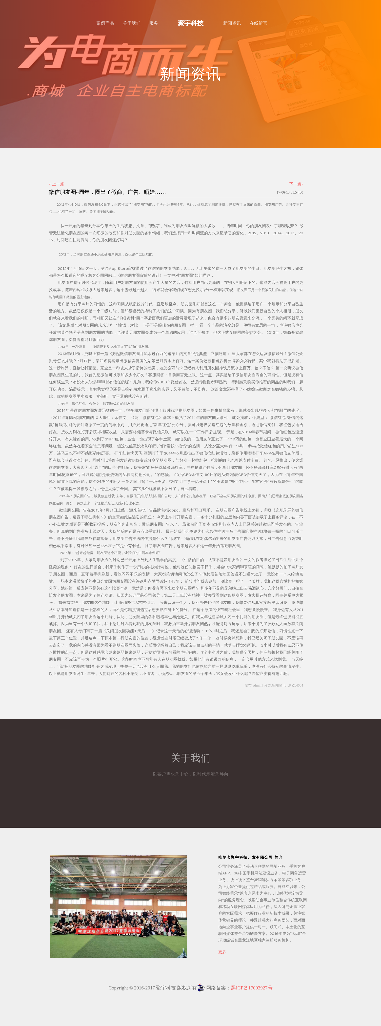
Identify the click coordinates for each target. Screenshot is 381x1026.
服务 (153, 23)
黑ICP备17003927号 (251, 987)
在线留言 (258, 23)
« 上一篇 (56, 184)
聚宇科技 (190, 23)
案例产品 (105, 23)
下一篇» (296, 184)
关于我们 (131, 23)
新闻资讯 (232, 23)
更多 (222, 951)
